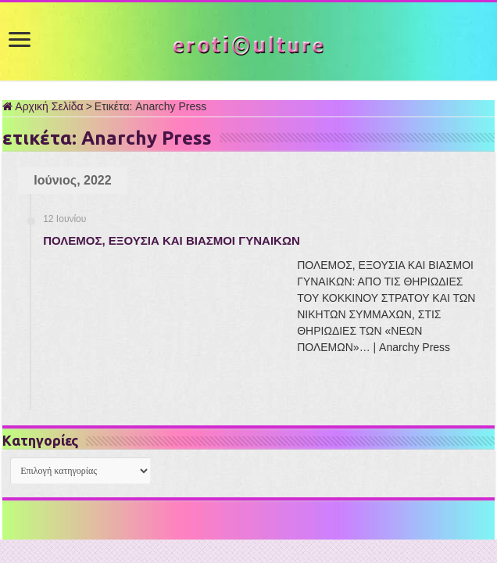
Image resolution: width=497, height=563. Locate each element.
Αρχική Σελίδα (42, 106)
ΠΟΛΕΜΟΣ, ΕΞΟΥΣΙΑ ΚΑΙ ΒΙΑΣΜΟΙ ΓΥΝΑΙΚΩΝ (171, 240)
